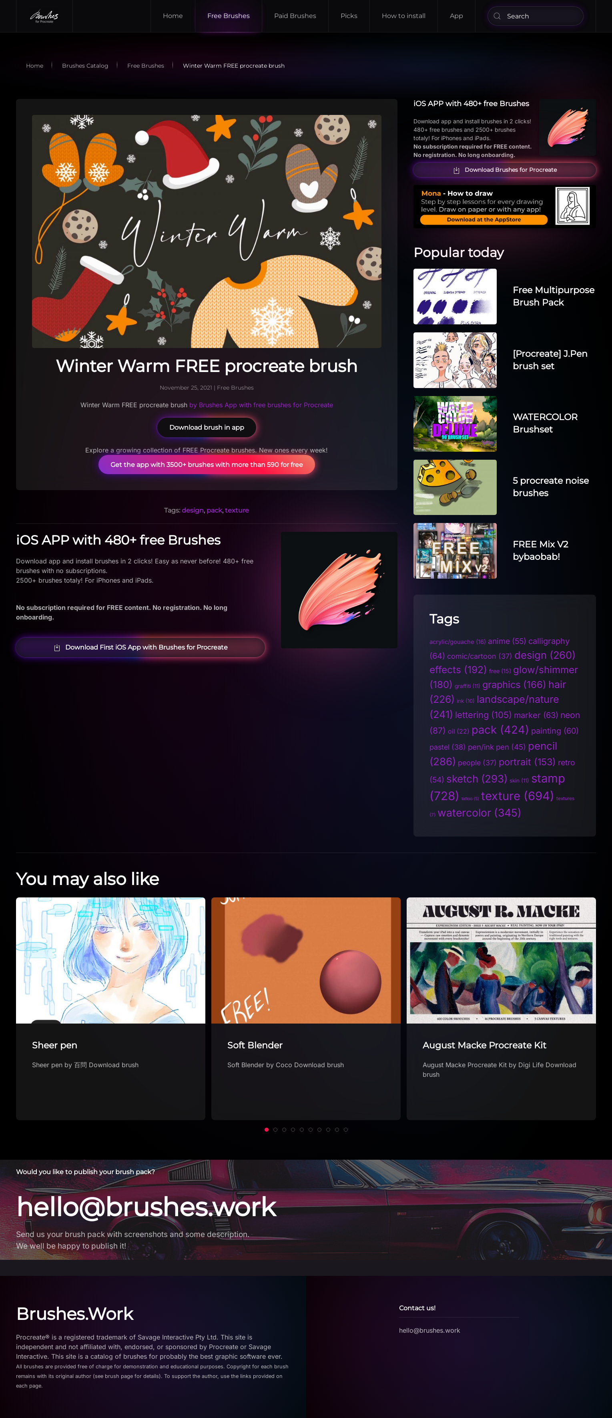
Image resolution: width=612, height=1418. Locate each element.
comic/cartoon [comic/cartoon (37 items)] (479, 656)
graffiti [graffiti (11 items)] (467, 686)
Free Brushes (228, 16)
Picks (349, 16)
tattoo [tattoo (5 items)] (470, 798)
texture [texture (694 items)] (517, 796)
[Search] (536, 16)
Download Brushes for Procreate (505, 170)
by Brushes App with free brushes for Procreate (261, 405)
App (456, 16)
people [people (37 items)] (477, 762)
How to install (403, 16)
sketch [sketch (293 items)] (477, 778)
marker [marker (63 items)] (536, 715)
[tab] (267, 1130)
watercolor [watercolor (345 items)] (479, 812)
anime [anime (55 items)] (507, 641)
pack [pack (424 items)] (500, 729)
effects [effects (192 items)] (458, 670)
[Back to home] (44, 16)
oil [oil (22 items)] (459, 731)
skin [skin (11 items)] (519, 780)
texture (237, 510)
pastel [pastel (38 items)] (447, 747)
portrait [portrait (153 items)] (527, 762)
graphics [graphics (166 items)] (514, 684)
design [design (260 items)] (545, 655)
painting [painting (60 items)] (555, 731)
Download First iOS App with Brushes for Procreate (140, 648)
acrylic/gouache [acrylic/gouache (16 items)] (457, 642)
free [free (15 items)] (500, 671)
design (193, 510)
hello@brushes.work (142, 1207)
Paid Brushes (295, 16)
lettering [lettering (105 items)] (483, 715)
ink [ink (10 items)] (466, 701)
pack (214, 510)
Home (173, 16)
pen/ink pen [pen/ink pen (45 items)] (497, 746)
